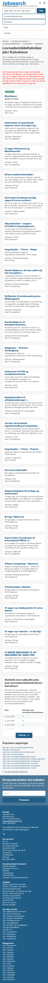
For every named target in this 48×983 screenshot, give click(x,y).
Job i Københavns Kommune (14, 911)
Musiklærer (11, 96)
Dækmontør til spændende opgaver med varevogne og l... (21, 124)
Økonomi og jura (9, 902)
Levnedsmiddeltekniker (11, 43)
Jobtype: (8, 111)
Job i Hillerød (7, 968)
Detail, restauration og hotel (14, 884)
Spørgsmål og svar (10, 868)
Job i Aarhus (7, 948)
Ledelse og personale (11, 895)
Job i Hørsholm (8, 972)
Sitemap (5, 857)
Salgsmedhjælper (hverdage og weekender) (22, 492)
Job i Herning (8, 970)
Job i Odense (8, 950)
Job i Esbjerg (7, 954)
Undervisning (7, 900)
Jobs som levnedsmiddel (12, 754)
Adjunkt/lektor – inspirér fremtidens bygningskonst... (20, 224)
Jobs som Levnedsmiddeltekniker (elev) (19, 757)
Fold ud (22, 735)
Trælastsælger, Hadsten (18, 586)
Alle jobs (5, 41)
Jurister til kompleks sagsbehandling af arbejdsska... (22, 424)
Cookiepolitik (7, 855)
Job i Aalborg (8, 952)
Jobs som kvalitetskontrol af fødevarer (18, 752)
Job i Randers (8, 957)
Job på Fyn (7, 929)
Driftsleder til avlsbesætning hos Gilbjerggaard (23, 297)
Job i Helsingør (8, 975)
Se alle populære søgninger (16, 772)
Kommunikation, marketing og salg (16, 891)
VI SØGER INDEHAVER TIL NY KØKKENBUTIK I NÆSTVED (21, 653)
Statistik (5, 871)
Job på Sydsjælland (10, 927)
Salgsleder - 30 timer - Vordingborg (17, 349)
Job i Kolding (7, 959)
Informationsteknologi (11, 889)
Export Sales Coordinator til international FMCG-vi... (20, 539)
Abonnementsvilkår (10, 846)
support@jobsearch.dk (12, 821)
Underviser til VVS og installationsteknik (16, 372)
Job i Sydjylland (9, 939)
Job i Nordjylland (9, 932)
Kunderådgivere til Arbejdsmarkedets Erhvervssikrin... (15, 325)
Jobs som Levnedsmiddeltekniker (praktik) (20, 763)
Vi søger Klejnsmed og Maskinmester (17, 150)
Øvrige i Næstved (14, 516)
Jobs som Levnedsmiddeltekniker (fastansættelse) (23, 759)
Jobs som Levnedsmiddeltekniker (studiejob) (21, 766)
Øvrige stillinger (9, 905)
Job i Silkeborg (8, 961)
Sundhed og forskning (20, 41)
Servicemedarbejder (16, 470)
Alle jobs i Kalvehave (11, 750)
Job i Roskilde (8, 966)
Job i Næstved (8, 979)
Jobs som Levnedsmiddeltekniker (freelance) (21, 761)
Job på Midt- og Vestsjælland (14, 925)
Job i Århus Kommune (11, 914)
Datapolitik (6, 852)
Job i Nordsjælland (10, 923)
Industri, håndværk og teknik (14, 886)
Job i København (9, 945)
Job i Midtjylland (9, 936)
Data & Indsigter (9, 866)
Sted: (7, 113)
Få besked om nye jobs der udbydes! (40, 3)
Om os (5, 841)
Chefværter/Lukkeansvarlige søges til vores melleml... (20, 199)
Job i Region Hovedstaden (13, 916)
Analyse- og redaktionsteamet (15, 877)
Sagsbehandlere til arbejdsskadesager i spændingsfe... (16, 400)
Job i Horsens (8, 977)
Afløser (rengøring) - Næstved (21, 563)
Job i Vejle (6, 963)
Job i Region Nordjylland (12, 918)
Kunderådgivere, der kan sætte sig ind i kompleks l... (23, 271)
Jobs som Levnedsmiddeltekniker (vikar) (19, 768)
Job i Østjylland (8, 934)
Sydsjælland (27, 43)
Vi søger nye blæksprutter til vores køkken (24, 609)
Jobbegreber (7, 873)
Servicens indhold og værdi (13, 850)
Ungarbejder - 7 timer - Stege (21, 249)
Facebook (3, 834)
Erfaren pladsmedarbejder (19, 174)
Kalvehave (39, 43)
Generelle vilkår (8, 848)
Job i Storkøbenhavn (11, 920)
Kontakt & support (10, 843)
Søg (41, 10)
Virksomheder (8, 875)
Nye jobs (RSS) (8, 859)
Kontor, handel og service (13, 893)
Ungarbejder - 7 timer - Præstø (21, 449)
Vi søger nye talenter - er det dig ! (23, 631)
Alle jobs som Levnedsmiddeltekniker (18, 747)
